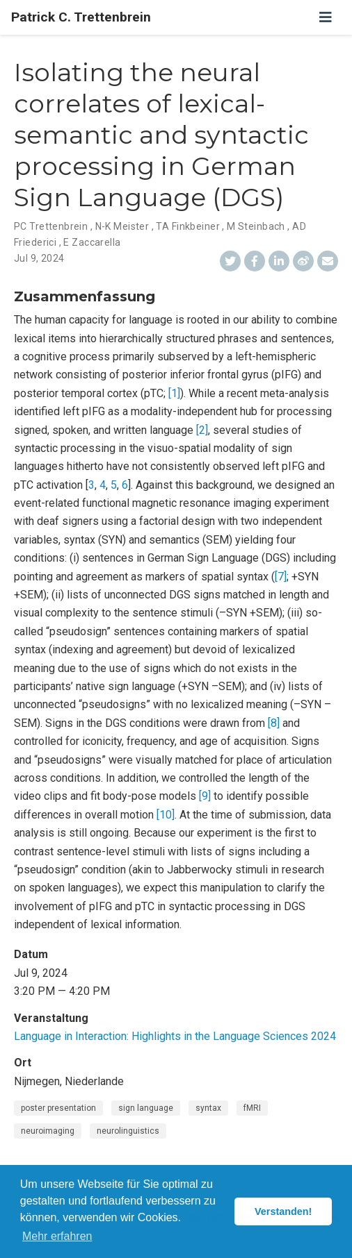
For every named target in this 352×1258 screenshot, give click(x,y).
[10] (166, 814)
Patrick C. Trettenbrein (81, 17)
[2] (202, 430)
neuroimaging (47, 1131)
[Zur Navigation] (325, 17)
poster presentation (58, 1108)
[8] (274, 723)
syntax (208, 1108)
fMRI (252, 1108)
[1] (174, 393)
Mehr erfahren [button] (57, 1236)
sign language (145, 1108)
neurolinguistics (128, 1131)
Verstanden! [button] (283, 1211)
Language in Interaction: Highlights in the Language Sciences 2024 (175, 1036)
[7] (281, 576)
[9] (205, 796)
